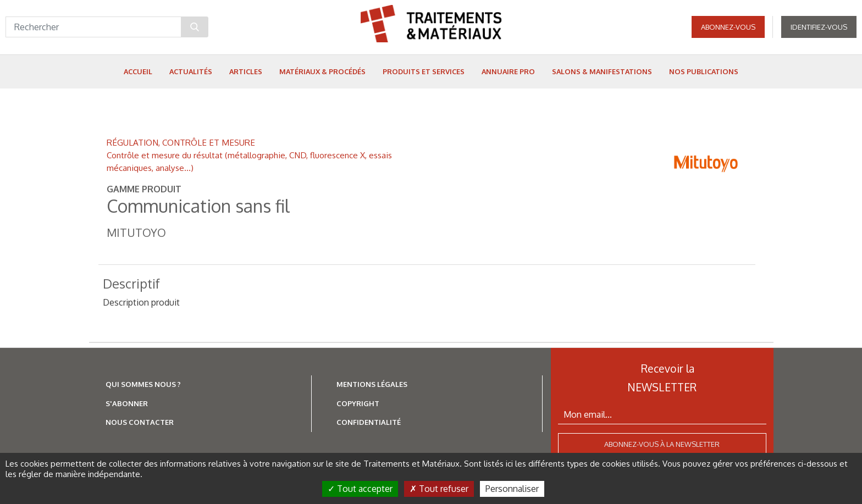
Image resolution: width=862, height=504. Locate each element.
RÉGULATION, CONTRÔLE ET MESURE (181, 142)
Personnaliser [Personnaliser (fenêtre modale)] (512, 488)
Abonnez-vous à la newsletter (662, 444)
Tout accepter (360, 488)
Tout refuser (439, 488)
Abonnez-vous (728, 27)
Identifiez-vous (819, 27)
